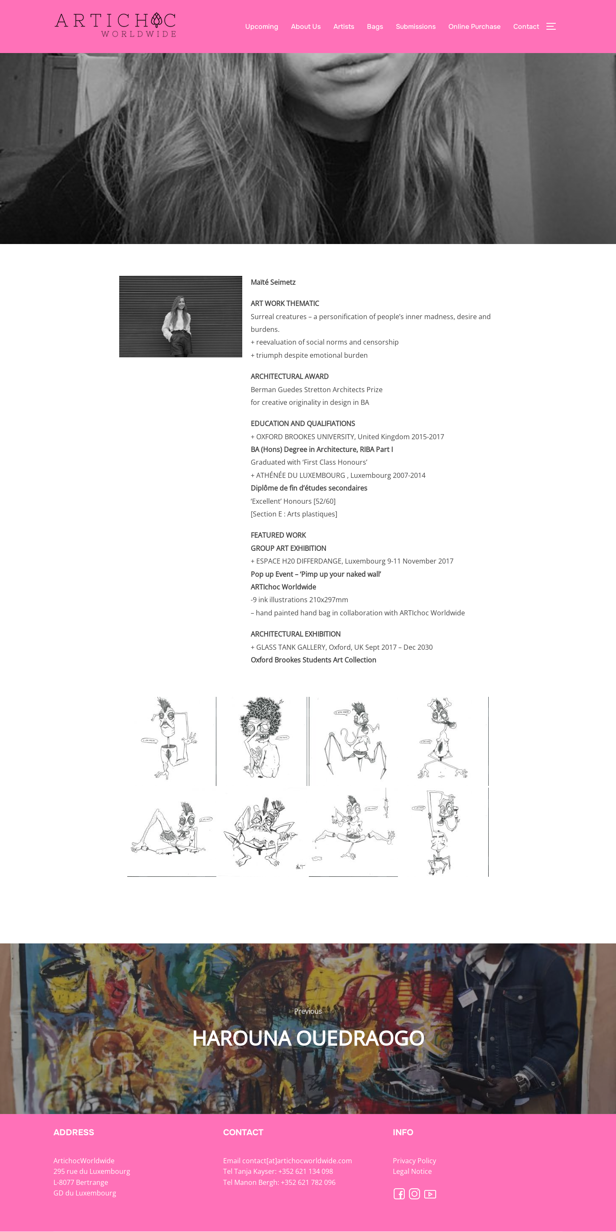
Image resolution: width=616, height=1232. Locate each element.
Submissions (416, 26)
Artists (343, 26)
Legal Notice (412, 1171)
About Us (306, 26)
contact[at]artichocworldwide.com (297, 1160)
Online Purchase (474, 26)
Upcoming (261, 26)
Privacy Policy (414, 1160)
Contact (526, 26)
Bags (375, 26)
